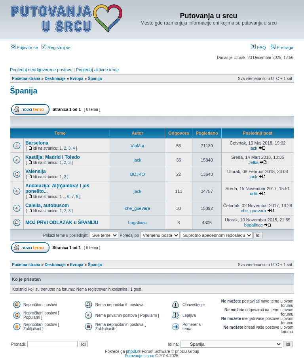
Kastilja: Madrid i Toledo (52, 157)
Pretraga (282, 47)
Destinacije (55, 78)
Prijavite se (24, 47)
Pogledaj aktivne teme (97, 69)
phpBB (132, 351)
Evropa (77, 78)
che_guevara (137, 208)
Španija (95, 78)
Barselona (36, 143)
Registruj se (56, 47)
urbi (253, 193)
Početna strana (26, 78)
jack (254, 148)
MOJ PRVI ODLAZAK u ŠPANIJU (61, 222)
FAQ (258, 47)
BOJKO (137, 174)
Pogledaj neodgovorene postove (41, 69)
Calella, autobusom (47, 205)
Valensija (35, 171)
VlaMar (137, 145)
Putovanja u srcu (140, 356)
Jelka (253, 162)
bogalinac (137, 222)
